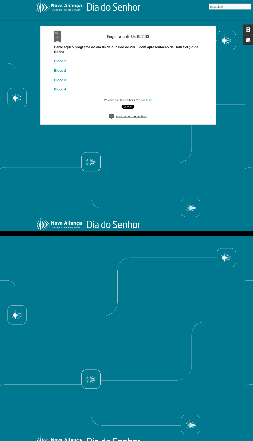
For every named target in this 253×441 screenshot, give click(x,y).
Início (32, 16)
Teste (149, 85)
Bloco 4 (60, 75)
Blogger (177, 439)
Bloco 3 (60, 66)
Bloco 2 (60, 56)
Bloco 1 (60, 47)
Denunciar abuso (190, 439)
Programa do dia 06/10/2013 (128, 22)
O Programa (46, 16)
